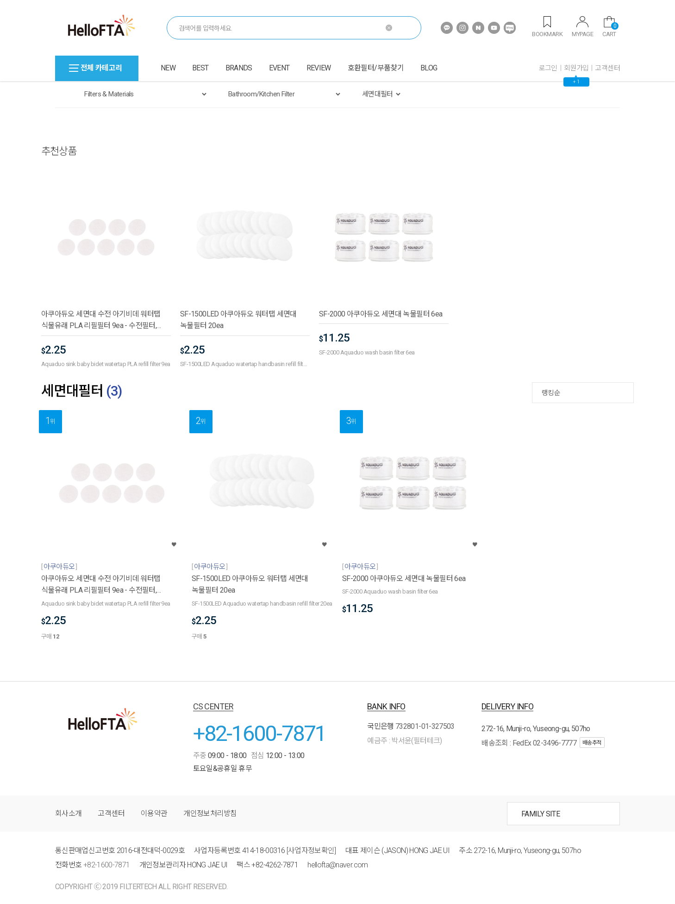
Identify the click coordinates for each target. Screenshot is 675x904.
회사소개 (68, 813)
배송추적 (592, 743)
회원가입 (576, 68)
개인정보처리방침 (210, 813)
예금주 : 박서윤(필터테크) (404, 740)
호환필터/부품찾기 (376, 67)
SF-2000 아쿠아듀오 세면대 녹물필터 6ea (380, 314)
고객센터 (607, 68)
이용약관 (154, 813)
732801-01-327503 (425, 726)
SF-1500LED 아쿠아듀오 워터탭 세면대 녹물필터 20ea (238, 320)
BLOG (428, 67)
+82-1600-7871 (259, 733)
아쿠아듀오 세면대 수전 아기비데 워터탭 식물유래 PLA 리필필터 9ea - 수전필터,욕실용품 (101, 321)
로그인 (548, 68)
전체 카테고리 (95, 67)
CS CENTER (213, 706)
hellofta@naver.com (337, 864)
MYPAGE (582, 27)
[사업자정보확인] (311, 850)
